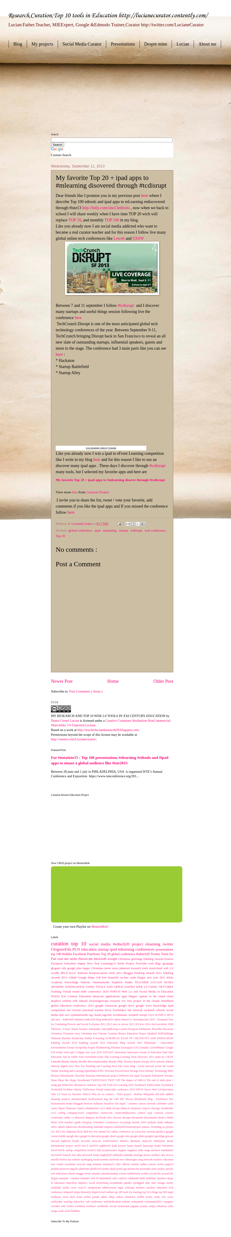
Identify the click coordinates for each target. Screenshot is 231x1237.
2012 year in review (117, 1024)
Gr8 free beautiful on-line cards (116, 977)
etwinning (156, 1127)
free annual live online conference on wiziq (118, 1131)
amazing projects (61, 1099)
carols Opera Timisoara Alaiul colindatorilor (75, 1108)
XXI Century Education (77, 996)
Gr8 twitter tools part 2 (64, 1052)
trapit (170, 1192)
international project (62, 1145)
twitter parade (92, 1197)
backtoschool (96, 1099)
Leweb (119, 238)
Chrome (103, 1033)
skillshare (151, 1178)
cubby (67, 1117)
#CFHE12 (161, 1015)
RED (170, 1071)
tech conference (155, 530)
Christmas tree (89, 1033)
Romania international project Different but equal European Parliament (125, 1075)
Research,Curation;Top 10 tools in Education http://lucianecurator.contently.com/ (107, 15)
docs (110, 1117)
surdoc (67, 1187)
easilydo (152, 1122)
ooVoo (161, 1164)
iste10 (78, 1145)
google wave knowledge (152, 1005)
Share (54, 1080)
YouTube (142, 963)
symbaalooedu (80, 1015)
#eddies (67, 954)
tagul (121, 1187)
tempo (77, 1192)
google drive (127, 1005)
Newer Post (62, 681)
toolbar (110, 1192)
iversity (77, 1010)
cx (73, 1117)
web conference (94, 1201)
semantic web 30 (89, 1178)
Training (57, 991)
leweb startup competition (72, 1150)
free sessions (149, 1131)
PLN (76, 949)
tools (145, 968)
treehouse (57, 1197)
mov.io (169, 1155)
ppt (125, 1168)
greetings (160, 1136)
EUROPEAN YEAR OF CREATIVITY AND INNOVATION (139, 1038)
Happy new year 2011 (152, 977)
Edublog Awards (153, 959)
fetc (64, 1131)
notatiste (98, 1164)
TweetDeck (167, 1085)
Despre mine (155, 43)
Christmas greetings (130, 959)
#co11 (73, 973)
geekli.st (161, 1131)
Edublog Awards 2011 (148, 973)
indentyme (160, 1141)
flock (80, 1131)
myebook (114, 1159)
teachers (141, 1187)
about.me (99, 996)
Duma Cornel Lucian (65, 720)
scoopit (113, 959)
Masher (66, 1061)
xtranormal (124, 1206)
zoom (67, 1211)
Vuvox (148, 1089)
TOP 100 (111, 220)
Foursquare (127, 1047)
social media (101, 944)
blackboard (141, 1099)
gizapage (168, 963)
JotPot (75, 1056)
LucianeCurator (82, 523)
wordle (55, 973)
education (89, 949)
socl (68, 1015)
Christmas (57, 1033)
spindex (128, 1182)
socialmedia (117, 1182)
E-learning (99, 1038)
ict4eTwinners (111, 1141)
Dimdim (67, 1038)
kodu (115, 1145)
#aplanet (79, 1019)
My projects (42, 43)
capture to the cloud (153, 996)
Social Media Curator (82, 43)
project (162, 1168)
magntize (132, 1150)
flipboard (72, 1131)
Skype (73, 1080)
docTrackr (101, 1117)
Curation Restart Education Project (127, 1033)
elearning (154, 944)
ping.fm (74, 1168)
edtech (62, 1127)
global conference (80, 530)
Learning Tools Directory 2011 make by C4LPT (146, 1056)
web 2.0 (168, 968)
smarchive (72, 1182)
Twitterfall (57, 1089)
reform (72, 1173)
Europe (71, 1047)
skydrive (162, 1178)
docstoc (117, 1117)
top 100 (56, 954)
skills (143, 1178)
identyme (136, 1141)
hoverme (86, 1141)
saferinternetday (110, 1173)
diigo (159, 963)
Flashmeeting (103, 1047)
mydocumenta (101, 1159)
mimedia (128, 1155)
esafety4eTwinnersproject (128, 1127)
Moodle (83, 1061)
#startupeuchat (141, 1019)
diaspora (90, 1117)
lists (75, 492)
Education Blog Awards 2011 (125, 1042)
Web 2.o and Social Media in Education (147, 991)
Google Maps (87, 977)
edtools (84, 1000)
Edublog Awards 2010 (65, 1042)
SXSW (138, 238)
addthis (169, 1094)
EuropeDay (81, 1047)
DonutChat (78, 1038)
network (138, 1010)
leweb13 (92, 1150)
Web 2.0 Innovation (162, 1089)
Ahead (75, 1029)
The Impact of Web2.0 (134, 1080)
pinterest (125, 968)
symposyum (95, 1187)
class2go (156, 1108)
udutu (104, 1197)
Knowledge (72, 982)
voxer (170, 1197)
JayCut (67, 1056)
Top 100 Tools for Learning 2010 (115, 1085)
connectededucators (126, 1112)
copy (150, 1112)
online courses (148, 1164)
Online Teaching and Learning (67, 1071)
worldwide (103, 1206)
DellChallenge (165, 1033)
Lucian (182, 43)
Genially (145, 1047)
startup (124, 530)
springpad (139, 1182)
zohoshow (162, 1206)
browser (89, 1103)
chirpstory (136, 1108)
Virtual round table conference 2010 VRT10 (120, 1089)
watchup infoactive (74, 1201)
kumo (131, 1145)
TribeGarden (154, 1085)
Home (113, 681)
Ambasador (94, 1029)
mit (130, 1010)
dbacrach (80, 1117)
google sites (123, 1136)
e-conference (112, 1122)
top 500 (163, 1192)
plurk (113, 1168)
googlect (150, 1136)
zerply (152, 1206)
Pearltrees (94, 954)
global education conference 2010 (73, 1005)
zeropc (143, 1015)
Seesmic (168, 1075)
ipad (98, 530)
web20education (112, 1201)
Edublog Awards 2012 (93, 1042)
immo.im (148, 1141)
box (171, 1099)
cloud (170, 996)
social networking (99, 1182)
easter (160, 1122)
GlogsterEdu (61, 949)
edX (76, 1000)
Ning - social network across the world (151, 1066)
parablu (55, 1168)
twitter (168, 944)
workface (91, 1206)
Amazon (83, 1029)
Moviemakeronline (98, 1061)
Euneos (168, 959)
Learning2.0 (109, 963)
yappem (135, 1206)
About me (207, 43)
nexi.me (82, 1164)
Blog (17, 43)
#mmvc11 (127, 1019)
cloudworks (167, 1108)
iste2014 (94, 1145)
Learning (115, 1056)
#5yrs (151, 1015)
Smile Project (126, 963)
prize (155, 1168)
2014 (148, 1024)
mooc (108, 968)
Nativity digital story (63, 1066)
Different (56, 1038)
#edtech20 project (129, 944)
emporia (109, 1127)
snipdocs (83, 1182)
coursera (159, 1112)
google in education (91, 1136)
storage (161, 1182)
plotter (106, 1168)
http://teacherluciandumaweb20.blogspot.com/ (108, 730)
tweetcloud (156, 968)
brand (70, 1103)
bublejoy (99, 1103)
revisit (87, 1173)
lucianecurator (110, 1150)
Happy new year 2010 (90, 1052)
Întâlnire (75, 1211)
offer (119, 1164)
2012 (103, 1024)
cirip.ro (146, 1108)
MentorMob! (99, 926)
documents (138, 1117)
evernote (116, 1000)
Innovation (121, 1052)
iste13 (85, 1145)
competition (93, 1112)
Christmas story (72, 1033)
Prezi (142, 1071)
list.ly (109, 1010)
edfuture (168, 1122)
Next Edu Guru (121, 1066)
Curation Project (97, 492)
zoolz (61, 1211)
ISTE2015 (109, 1052)
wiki (64, 1206)
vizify (157, 1197)
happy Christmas (93, 968)
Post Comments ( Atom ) (85, 691)
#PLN (64, 973)
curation (61, 944)
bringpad (78, 1103)
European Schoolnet (64, 963)
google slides (137, 1136)
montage (139, 1155)
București (168, 1029)
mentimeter (167, 1150)
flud (86, 1131)
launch (139, 1145)
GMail (73, 977)
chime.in (125, 1108)
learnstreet (167, 1145)
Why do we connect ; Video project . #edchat (117, 1094)
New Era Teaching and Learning (93, 1066)
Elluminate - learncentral (158, 1042)
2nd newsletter (159, 1024)
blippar (134, 996)
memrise (156, 1150)
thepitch (96, 1192)
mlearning (110, 530)
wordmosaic (120, 1015)
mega (147, 1150)
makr (141, 1150)
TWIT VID (114, 1080)
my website (74, 1159)
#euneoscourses (99, 973)
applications (114, 996)
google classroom (107, 1005)
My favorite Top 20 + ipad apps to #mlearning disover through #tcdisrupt (110, 480)
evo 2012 (56, 1131)
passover (65, 1168)
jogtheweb (105, 1145)
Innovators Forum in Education (145, 1052)
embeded (99, 1127)
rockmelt (150, 1010)
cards (170, 1103)
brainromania (58, 1103)
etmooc (146, 1127)
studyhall (57, 1187)
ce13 (103, 1108)
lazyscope (149, 1145)
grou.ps (169, 1136)
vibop (112, 1197)
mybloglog (87, 1159)
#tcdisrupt (126, 305)
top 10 (80, 944)
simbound (134, 1178)
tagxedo (107, 1015)
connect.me (107, 1112)
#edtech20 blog (93, 1019)
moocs (147, 1155)
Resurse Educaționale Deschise (68, 1075)
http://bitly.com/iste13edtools (106, 208)
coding (62, 1112)
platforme (84, 1168)
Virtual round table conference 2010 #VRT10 (92, 991)
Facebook (80, 954)
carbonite (162, 1103)
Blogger (128, 973)
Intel (165, 1052)
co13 (54, 1112)
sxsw (74, 1187)
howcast (97, 1141)
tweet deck (70, 1197)
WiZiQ (56, 996)
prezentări (146, 1168)
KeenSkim (91, 1056)
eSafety (67, 1000)
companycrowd (76, 1112)
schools (161, 1010)
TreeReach (141, 1085)
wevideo (56, 1206)
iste (69, 1010)
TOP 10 (74, 220)
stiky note (151, 1182)
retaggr (80, 1173)
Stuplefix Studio (123, 982)
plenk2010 (96, 1168)
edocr (54, 1127)
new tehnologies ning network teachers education (146, 1159)
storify (169, 1182)
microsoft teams (91, 1155)
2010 (112, 973)
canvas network (148, 1103)
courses (169, 1112)
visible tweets (145, 1197)
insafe (170, 1141)
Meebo (74, 1061)
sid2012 (123, 1178)
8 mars (67, 1029)
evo (124, 1000)
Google (169, 1047)
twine (80, 1197)
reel (53, 1173)
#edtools (83, 973)
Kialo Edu (104, 1056)
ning (89, 1164)
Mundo (113, 1061)
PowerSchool (122, 1071)
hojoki (76, 1141)
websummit (137, 1201)
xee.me (113, 1206)
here (144, 195)
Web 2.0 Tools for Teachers (66, 1094)
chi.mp (116, 1108)
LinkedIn (56, 1061)
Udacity (78, 1089)
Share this (64, 1080)
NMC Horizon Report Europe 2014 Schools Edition (145, 1061)
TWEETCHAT (99, 1080)
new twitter (58, 1164)
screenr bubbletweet (130, 1173)
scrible (145, 1173)
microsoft (101, 959)
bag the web (112, 1099)
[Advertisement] (66, 86)
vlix (164, 1197)
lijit (99, 1150)
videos (120, 1197)
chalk (109, 1108)
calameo (134, 1103)
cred (151, 963)
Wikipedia (149, 1094)
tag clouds (95, 1015)
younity (144, 1206)
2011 (119, 973)
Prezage (134, 1071)
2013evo (140, 1024)
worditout (80, 1206)
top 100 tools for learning (128, 1192)
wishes (71, 1206)
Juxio (82, 1056)
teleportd (68, 1192)
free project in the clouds (144, 1000)
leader (158, 1145)
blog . (152, 1099)
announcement (79, 1099)
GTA (137, 1047)
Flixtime (116, 1047)
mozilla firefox (59, 1159)
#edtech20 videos (111, 1019)
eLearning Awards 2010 (133, 1122)
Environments (59, 1047)
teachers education (157, 1187)
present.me (134, 1168)
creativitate (57, 1117)
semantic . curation (69, 1178)
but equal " (122, 1103)
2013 (132, 1024)
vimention (131, 1197)
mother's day (159, 1155)
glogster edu (59, 968)
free (91, 1131)
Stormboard (84, 1080)
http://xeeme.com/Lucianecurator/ (73, 739)
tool (103, 1192)
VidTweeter (89, 1089)
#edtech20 (143, 954)
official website (131, 1164)
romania (96, 1173)
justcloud (88, 1010)
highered (66, 1141)
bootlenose (162, 1099)
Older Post (163, 681)
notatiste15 (109, 1164)
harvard (56, 1141)
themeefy (86, 1192)
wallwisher (57, 1201)
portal (119, 1168)
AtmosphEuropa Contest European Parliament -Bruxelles (132, 1029)
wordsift (133, 1015)
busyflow (109, 1103)
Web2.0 (86, 1094)
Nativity (87, 982)
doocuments (151, 1117)
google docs (73, 1136)
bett (122, 1099)
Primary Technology (156, 1071)
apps (125, 996)
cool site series (68, 959)
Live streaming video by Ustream (101, 448)
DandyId (152, 1033)
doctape (127, 1117)
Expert (92, 1047)
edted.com (72, 1127)
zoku (170, 1206)
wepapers (168, 1201)
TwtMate (68, 1089)
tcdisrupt (136, 530)
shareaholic (105, 1178)
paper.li (169, 1164)
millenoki (118, 1155)
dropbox (56, 1000)
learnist (100, 1010)
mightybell (106, 1155)
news (116, 968)
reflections (62, 1173)
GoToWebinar (158, 1047)
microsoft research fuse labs (66, 1155)
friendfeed (167, 1000)
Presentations (123, 43)
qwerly (169, 1168)
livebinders (120, 1010)
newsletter (71, 1164)
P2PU (101, 1071)
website (126, 1201)
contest (142, 1112)
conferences (145, 949)
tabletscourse (110, 1187)
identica (125, 1141)
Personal (110, 1071)
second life (155, 1173)
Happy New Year (89, 963)
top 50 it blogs (150, 1192)
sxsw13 (83, 1187)
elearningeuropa (99, 1000)
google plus (75, 968)
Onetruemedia (101, 982)
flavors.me (86, 959)
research (136, 968)
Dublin (89, 1038)
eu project (167, 1127)
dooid (161, 1117)
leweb (54, 1150)
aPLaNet (160, 1094)
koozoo (122, 1145)
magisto (122, 1150)
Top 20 (60, 536)
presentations (164, 949)
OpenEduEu (91, 1071)
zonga (54, 1211)
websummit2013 (153, 1201)
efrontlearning (86, 1127)
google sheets (109, 1136)
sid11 (115, 1178)
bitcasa (129, 1099)
